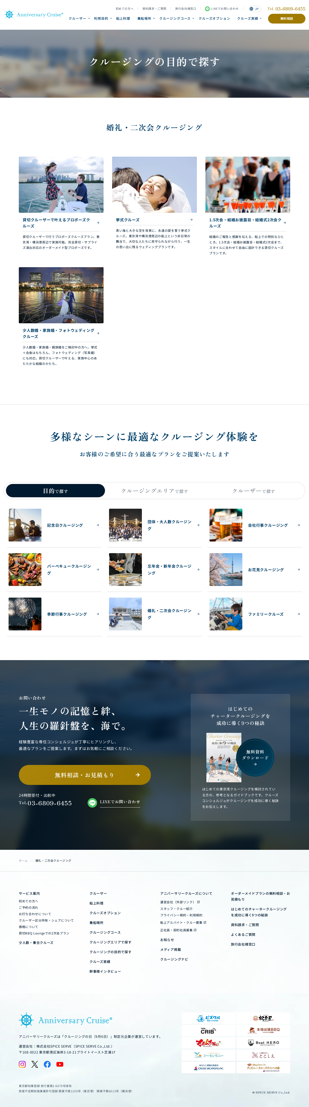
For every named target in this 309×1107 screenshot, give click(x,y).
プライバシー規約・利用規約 (181, 915)
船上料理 (123, 18)
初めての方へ (125, 8)
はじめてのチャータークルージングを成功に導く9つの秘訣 (259, 912)
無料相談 (287, 18)
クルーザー (77, 18)
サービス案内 (29, 893)
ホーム (23, 860)
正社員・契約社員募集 (176, 930)
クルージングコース (175, 18)
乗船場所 (144, 18)
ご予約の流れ (28, 907)
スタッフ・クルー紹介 (176, 908)
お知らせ (167, 939)
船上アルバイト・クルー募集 (181, 922)
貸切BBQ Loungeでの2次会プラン (44, 933)
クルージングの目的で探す (110, 951)
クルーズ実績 (247, 18)
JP (254, 9)
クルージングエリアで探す (110, 942)
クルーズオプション (214, 18)
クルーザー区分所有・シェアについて (46, 920)
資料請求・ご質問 (154, 8)
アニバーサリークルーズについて (186, 893)
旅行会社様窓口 (185, 8)
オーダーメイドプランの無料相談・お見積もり (260, 896)
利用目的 (101, 18)
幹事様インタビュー (105, 971)
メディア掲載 (170, 949)
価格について (28, 926)
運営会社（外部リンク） (178, 902)
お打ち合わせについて (35, 914)
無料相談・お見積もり (85, 775)
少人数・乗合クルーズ (36, 942)
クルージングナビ (174, 959)
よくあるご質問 (243, 934)
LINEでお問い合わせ (222, 8)
